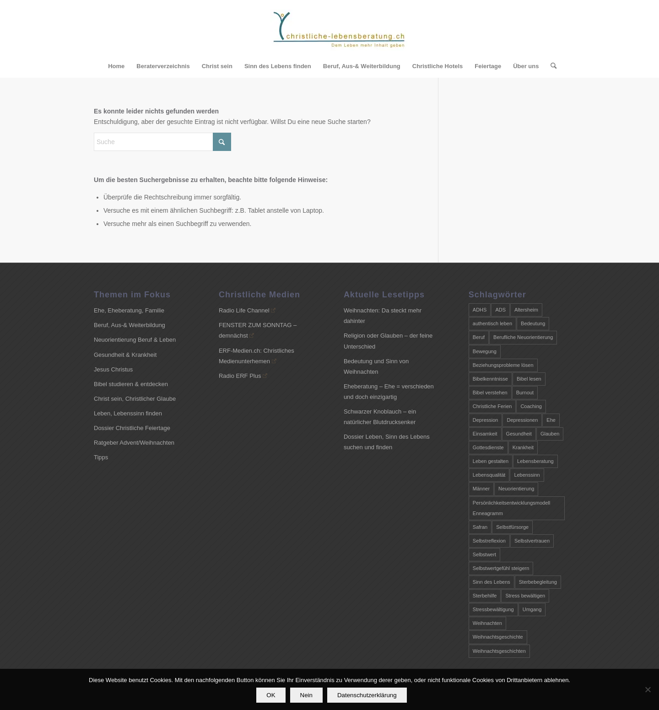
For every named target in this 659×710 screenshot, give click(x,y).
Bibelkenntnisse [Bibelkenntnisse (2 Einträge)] (490, 379)
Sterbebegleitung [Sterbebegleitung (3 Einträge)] (538, 582)
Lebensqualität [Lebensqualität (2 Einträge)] (489, 475)
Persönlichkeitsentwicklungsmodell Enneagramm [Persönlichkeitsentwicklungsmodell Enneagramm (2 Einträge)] (511, 508)
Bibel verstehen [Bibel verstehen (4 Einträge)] (490, 392)
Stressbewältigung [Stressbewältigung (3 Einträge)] (493, 609)
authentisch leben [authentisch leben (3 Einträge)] (492, 323)
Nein (306, 695)
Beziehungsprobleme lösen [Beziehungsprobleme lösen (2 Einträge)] (503, 365)
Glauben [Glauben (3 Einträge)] (550, 433)
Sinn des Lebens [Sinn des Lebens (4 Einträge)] (491, 582)
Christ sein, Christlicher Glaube (135, 398)
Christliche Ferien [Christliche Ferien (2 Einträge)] (492, 406)
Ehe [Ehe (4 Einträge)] (551, 420)
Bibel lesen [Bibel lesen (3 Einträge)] (529, 379)
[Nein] (647, 689)
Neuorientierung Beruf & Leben (135, 339)
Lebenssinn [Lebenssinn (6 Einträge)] (527, 475)
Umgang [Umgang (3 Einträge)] (532, 609)
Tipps (101, 457)
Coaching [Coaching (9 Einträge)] (530, 406)
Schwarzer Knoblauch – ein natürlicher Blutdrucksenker (380, 416)
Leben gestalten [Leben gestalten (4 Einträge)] (490, 461)
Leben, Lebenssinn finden (128, 413)
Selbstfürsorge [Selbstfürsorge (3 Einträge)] (512, 527)
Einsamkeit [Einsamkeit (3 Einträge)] (485, 433)
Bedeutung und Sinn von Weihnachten (376, 366)
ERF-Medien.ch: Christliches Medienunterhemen (256, 356)
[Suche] (550, 66)
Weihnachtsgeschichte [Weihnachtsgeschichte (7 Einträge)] (498, 637)
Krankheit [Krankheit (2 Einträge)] (523, 447)
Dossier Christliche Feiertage (132, 428)
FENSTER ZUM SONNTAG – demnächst (258, 330)
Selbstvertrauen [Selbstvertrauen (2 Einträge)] (532, 540)
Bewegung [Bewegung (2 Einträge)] (485, 351)
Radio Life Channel (247, 310)
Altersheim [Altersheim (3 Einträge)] (526, 309)
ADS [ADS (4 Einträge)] (500, 309)
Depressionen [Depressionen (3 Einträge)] (522, 420)
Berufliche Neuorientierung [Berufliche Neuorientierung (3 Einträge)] (523, 337)
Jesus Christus (113, 369)
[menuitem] (116, 66)
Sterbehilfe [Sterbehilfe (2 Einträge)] (485, 595)
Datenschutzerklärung (367, 695)
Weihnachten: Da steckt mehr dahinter (382, 315)
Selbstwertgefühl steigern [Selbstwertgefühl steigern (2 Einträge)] (501, 568)
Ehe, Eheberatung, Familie (129, 310)
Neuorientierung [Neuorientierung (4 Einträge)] (516, 488)
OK (271, 695)
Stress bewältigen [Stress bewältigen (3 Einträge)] (525, 595)
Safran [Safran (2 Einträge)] (480, 527)
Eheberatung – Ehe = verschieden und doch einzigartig (389, 391)
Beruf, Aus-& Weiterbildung (129, 325)
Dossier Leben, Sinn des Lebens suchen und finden (387, 442)
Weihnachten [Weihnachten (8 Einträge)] (487, 623)
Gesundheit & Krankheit (125, 354)
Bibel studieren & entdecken (131, 384)
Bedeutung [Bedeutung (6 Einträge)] (533, 323)
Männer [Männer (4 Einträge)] (481, 488)
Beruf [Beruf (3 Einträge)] (479, 337)
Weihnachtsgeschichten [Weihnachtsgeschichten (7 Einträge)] (499, 651)
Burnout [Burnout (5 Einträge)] (525, 392)
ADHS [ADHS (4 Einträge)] (480, 309)
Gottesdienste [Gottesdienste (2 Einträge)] (488, 447)
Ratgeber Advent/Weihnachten (134, 442)
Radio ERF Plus (243, 375)
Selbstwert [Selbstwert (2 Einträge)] (484, 554)
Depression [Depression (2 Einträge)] (485, 420)
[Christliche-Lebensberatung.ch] (338, 32)
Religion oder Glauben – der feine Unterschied (388, 341)
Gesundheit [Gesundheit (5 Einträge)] (519, 433)
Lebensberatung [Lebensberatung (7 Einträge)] (535, 461)
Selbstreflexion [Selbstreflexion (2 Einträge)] (489, 540)
